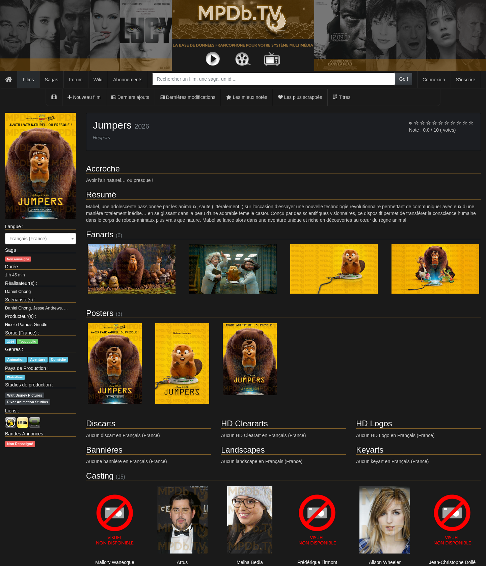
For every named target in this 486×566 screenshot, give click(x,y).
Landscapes (243, 449)
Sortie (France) (20, 332)
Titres (341, 97)
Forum (75, 79)
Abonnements (127, 79)
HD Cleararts (244, 423)
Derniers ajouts (130, 97)
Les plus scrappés (300, 97)
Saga (10, 250)
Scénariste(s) (19, 299)
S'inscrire (465, 79)
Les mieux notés (246, 97)
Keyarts (369, 449)
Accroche (103, 168)
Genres (13, 349)
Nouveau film (84, 97)
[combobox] (273, 79)
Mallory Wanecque (114, 562)
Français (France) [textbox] (28, 238)
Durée (11, 266)
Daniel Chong (18, 291)
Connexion (434, 79)
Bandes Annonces (24, 433)
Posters (99, 313)
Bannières (104, 449)
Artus (182, 562)
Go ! (403, 79)
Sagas (51, 79)
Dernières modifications (187, 97)
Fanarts (99, 234)
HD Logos (374, 423)
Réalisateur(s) (19, 283)
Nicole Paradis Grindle (26, 324)
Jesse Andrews (47, 308)
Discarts (100, 423)
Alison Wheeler (385, 562)
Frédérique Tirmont (317, 562)
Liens (10, 410)
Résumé (101, 194)
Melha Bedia (250, 562)
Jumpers (112, 125)
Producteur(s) (19, 316)
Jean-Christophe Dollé (452, 562)
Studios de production (28, 384)
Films (28, 79)
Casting (99, 475)
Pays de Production (25, 368)
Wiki (97, 79)
